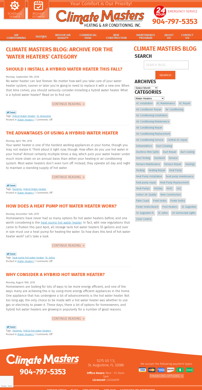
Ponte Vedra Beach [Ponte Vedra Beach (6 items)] (147, 202)
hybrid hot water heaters (37, 320)
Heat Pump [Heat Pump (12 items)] (175, 167)
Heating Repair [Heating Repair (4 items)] (156, 167)
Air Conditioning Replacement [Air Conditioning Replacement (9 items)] (153, 132)
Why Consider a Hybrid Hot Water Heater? (57, 267)
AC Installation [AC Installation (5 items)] (144, 103)
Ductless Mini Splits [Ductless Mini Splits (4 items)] (147, 150)
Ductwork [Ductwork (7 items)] (159, 156)
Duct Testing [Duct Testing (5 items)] (143, 156)
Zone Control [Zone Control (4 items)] (143, 214)
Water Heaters (25, 118)
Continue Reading (66, 103)
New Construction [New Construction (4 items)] (170, 190)
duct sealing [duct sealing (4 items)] (187, 150)
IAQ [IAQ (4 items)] (178, 184)
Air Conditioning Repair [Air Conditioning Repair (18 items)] (149, 127)
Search (165, 75)
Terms (10, 386)
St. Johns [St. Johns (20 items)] (163, 208)
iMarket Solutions (116, 387)
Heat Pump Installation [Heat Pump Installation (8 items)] (149, 173)
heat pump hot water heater (60, 218)
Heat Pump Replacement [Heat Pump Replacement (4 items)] (174, 179)
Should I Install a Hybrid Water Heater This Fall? (66, 70)
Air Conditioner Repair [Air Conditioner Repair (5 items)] (148, 109)
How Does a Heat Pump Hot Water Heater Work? (63, 201)
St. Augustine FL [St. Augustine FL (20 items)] (145, 208)
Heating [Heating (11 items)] (140, 167)
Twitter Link (11, 111)
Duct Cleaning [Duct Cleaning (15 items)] (164, 144)
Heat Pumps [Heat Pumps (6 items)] (143, 184)
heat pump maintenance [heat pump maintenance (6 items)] (179, 173)
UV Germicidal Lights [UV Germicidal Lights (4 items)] (183, 208)
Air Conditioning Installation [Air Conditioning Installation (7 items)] (151, 115)
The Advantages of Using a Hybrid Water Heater (63, 131)
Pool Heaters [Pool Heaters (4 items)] (169, 202)
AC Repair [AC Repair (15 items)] (184, 103)
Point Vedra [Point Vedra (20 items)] (159, 196)
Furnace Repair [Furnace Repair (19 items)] (172, 161)
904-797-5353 (175, 24)
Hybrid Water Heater (23, 114)
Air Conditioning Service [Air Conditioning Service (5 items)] (150, 138)
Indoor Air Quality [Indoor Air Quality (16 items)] (146, 190)
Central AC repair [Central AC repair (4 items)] (177, 138)
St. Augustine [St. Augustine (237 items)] (188, 202)
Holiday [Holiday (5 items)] (158, 184)
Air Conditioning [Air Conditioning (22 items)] (174, 109)
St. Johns (50, 250)
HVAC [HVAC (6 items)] (169, 184)
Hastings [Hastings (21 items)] (190, 161)
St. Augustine (44, 114)
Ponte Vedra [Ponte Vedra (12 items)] (177, 196)
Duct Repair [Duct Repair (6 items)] (169, 150)
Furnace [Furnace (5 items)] (173, 156)
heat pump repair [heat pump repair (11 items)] (146, 179)
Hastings (17, 184)
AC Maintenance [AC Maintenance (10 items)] (165, 103)
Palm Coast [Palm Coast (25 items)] (142, 196)
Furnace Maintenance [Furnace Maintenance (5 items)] (148, 161)
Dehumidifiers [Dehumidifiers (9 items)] (144, 144)
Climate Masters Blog (165, 48)
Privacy (3, 386)
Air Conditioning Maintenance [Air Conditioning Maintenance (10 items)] (152, 121)
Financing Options (165, 365)
